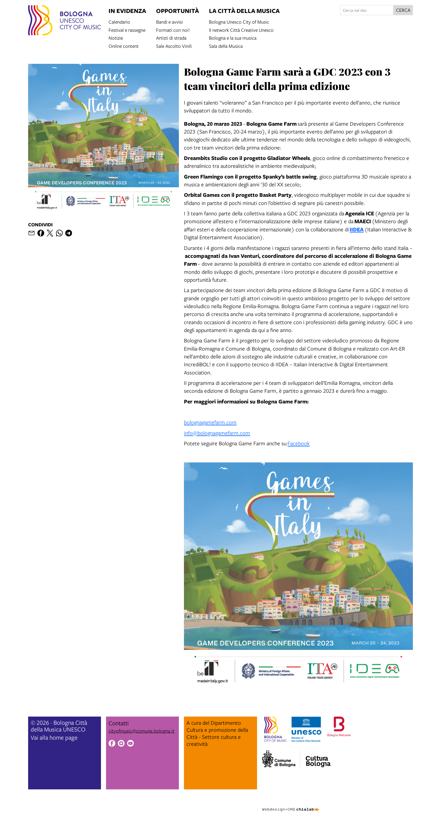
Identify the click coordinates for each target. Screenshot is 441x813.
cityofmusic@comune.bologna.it (141, 731)
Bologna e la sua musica (232, 37)
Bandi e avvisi (169, 21)
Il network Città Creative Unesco (241, 30)
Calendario (119, 21)
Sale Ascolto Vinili (174, 46)
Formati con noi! (173, 30)
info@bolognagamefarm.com (217, 432)
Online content (124, 46)
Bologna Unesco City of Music (239, 21)
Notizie (116, 37)
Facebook (298, 443)
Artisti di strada (171, 37)
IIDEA (357, 229)
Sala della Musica (226, 46)
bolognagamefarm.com (210, 422)
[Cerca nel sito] (366, 10)
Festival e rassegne (127, 30)
